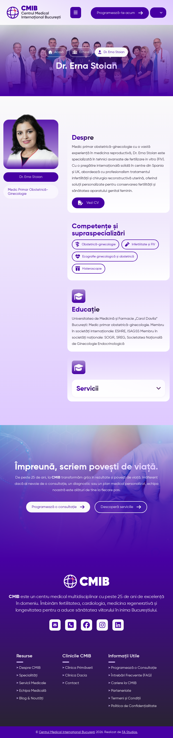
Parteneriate (119, 691)
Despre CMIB (28, 668)
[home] (34, 12)
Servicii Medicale (31, 683)
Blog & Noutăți (29, 698)
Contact (70, 683)
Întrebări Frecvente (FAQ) (130, 675)
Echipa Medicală (31, 691)
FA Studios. (130, 732)
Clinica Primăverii (77, 668)
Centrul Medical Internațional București (67, 732)
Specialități (26, 675)
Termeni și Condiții (124, 698)
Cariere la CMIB (122, 683)
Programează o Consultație (132, 668)
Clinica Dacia (74, 675)
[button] (75, 12)
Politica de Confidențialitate (132, 706)
